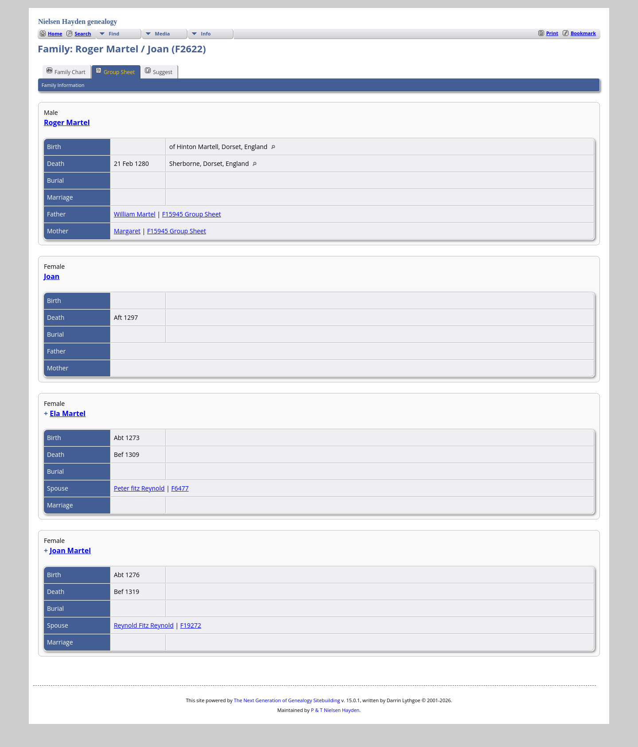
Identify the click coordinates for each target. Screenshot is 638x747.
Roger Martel (67, 122)
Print (552, 33)
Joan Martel (70, 550)
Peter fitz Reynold (139, 488)
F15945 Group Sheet (191, 214)
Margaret (127, 231)
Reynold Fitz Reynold (144, 625)
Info (206, 33)
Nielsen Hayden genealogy (77, 21)
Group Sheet (115, 71)
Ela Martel (68, 413)
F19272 (190, 625)
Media (162, 33)
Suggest (158, 71)
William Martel (135, 214)
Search (82, 33)
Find (114, 33)
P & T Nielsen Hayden (335, 710)
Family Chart (66, 71)
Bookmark (583, 33)
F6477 (179, 488)
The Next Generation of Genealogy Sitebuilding (287, 700)
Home (55, 33)
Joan (51, 276)
